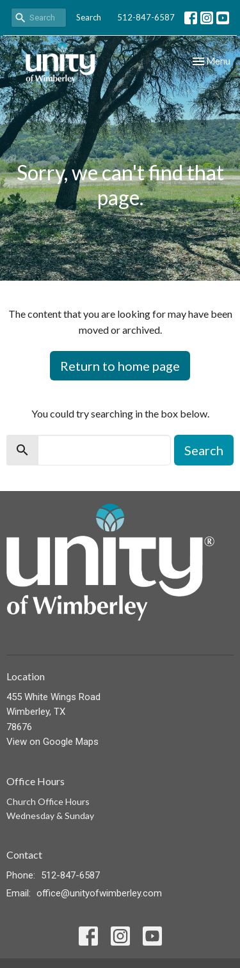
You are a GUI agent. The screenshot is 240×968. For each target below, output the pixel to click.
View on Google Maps (52, 741)
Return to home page (120, 365)
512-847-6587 (146, 17)
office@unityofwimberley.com (99, 893)
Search (88, 17)
